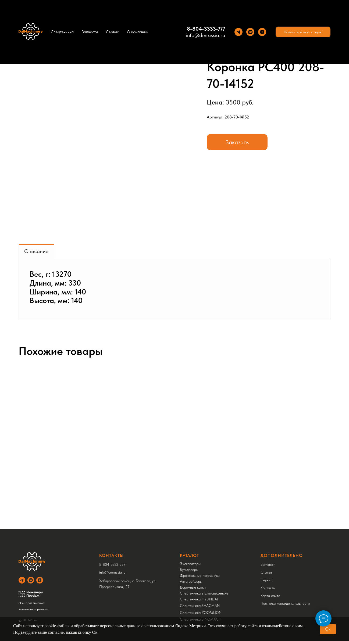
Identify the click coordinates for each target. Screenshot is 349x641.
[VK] (250, 32)
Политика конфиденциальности (285, 603)
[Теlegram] (238, 32)
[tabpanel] (174, 289)
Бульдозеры (189, 569)
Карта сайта (270, 595)
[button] (303, 32)
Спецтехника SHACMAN (200, 605)
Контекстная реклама (34, 609)
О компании (137, 32)
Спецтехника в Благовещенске (204, 593)
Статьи (266, 572)
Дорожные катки (193, 587)
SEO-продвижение (31, 603)
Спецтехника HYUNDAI (199, 599)
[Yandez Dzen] (262, 32)
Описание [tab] (36, 251)
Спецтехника (62, 32)
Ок (327, 629)
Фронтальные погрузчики (200, 575)
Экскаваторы (190, 563)
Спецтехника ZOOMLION (201, 612)
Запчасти (90, 32)
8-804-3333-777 (206, 29)
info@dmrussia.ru (205, 35)
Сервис (112, 32)
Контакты (268, 588)
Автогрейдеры (191, 581)
